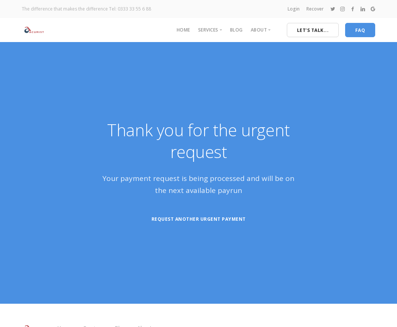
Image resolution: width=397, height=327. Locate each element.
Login (294, 9)
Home (183, 30)
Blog (236, 30)
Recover (315, 9)
